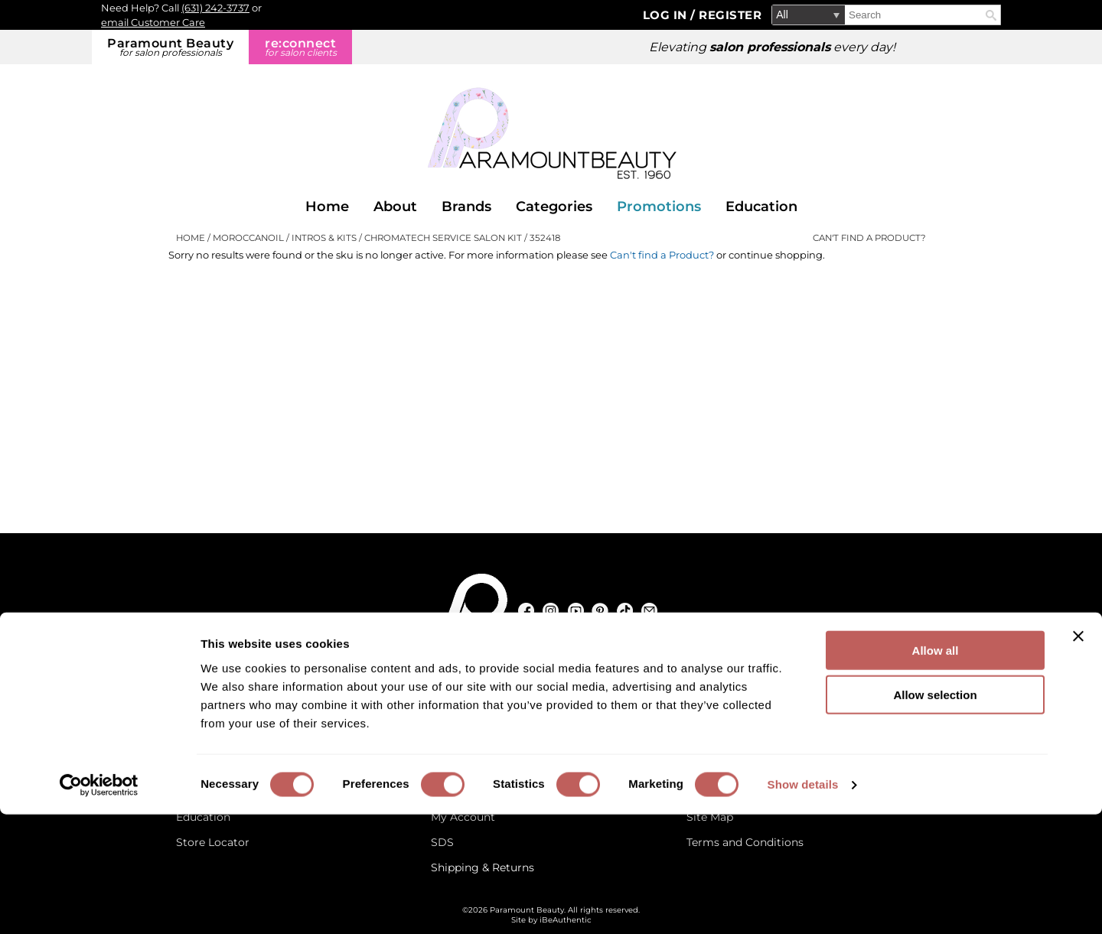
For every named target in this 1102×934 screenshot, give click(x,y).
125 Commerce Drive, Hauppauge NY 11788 (559, 683)
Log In (667, 15)
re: (300, 47)
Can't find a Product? (869, 238)
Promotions (659, 206)
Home (327, 206)
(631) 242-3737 (215, 8)
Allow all (935, 769)
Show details (803, 903)
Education (761, 206)
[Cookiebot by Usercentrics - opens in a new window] (99, 904)
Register (730, 15)
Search (991, 15)
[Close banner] (1078, 755)
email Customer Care (153, 22)
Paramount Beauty (170, 47)
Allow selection (934, 814)
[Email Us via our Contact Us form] (240, 683)
